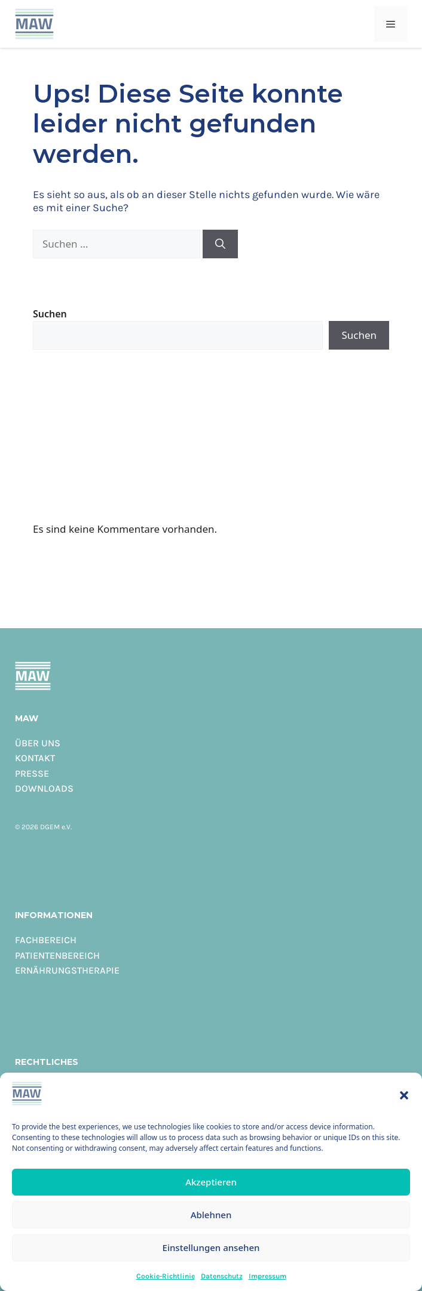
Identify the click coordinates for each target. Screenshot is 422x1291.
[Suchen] (220, 244)
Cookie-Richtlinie (165, 1275)
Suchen (50, 313)
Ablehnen (211, 1215)
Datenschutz (222, 1275)
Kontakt (35, 758)
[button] (404, 1095)
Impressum (267, 1275)
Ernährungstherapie (67, 970)
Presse (32, 773)
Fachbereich (46, 940)
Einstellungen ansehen (211, 1247)
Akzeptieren (211, 1182)
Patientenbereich (57, 955)
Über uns (37, 743)
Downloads (44, 788)
